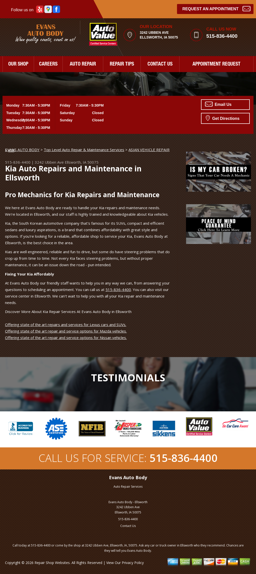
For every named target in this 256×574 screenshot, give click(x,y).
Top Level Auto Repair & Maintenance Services (84, 149)
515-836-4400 (222, 36)
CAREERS (48, 64)
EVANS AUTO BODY (22, 149)
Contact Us (128, 526)
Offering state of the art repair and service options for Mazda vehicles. (66, 331)
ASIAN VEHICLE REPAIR (149, 149)
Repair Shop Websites (52, 562)
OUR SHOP (18, 64)
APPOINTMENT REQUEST (216, 64)
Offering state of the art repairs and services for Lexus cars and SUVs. (65, 324)
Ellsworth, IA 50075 (81, 162)
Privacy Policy (133, 562)
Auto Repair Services (128, 486)
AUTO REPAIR (83, 64)
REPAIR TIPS (122, 64)
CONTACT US (160, 64)
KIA (11, 150)
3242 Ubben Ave (49, 162)
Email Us (218, 104)
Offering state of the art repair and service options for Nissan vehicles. (66, 337)
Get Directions (223, 118)
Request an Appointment (216, 8)
